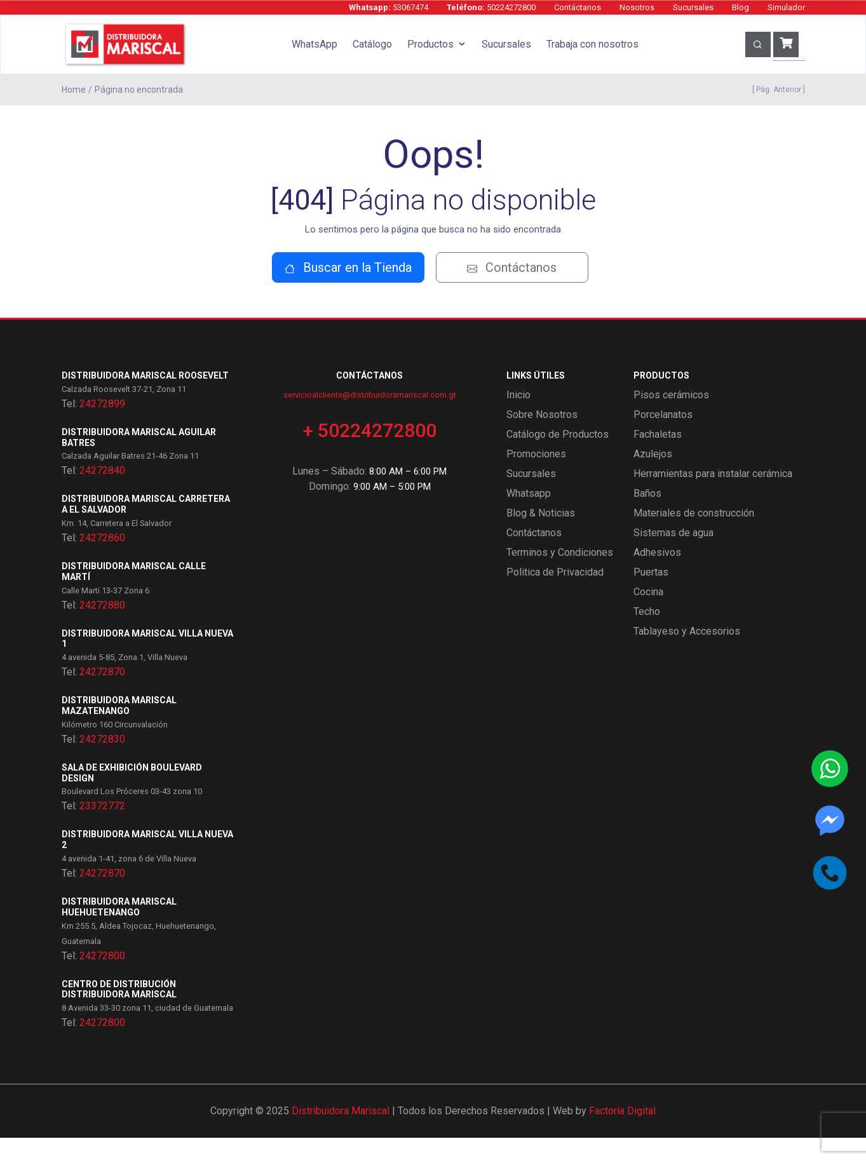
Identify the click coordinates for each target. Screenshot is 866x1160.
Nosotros (636, 7)
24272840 (102, 493)
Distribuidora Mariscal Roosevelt (145, 398)
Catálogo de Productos (557, 456)
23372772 (102, 829)
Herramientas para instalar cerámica (712, 496)
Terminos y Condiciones (559, 575)
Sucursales (693, 7)
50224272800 (491, 7)
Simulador (786, 7)
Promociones (536, 476)
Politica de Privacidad (555, 594)
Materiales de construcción (693, 535)
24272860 (102, 560)
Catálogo (372, 44)
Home (74, 89)
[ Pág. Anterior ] (776, 89)
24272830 (102, 761)
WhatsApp (314, 44)
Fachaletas (657, 456)
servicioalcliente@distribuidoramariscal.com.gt (369, 417)
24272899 (102, 426)
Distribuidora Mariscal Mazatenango (119, 727)
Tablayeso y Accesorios (686, 653)
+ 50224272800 (369, 453)
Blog (740, 7)
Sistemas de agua (673, 555)
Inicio (518, 417)
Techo (646, 634)
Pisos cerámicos (671, 417)
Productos (430, 44)
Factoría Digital (622, 1133)
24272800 (102, 978)
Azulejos (652, 476)
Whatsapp (528, 515)
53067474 (388, 7)
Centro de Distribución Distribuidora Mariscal (119, 1011)
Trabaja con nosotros (592, 44)
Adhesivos (657, 575)
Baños (647, 515)
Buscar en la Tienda (348, 289)
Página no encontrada (139, 89)
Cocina (648, 614)
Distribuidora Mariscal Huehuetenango (119, 929)
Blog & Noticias (540, 535)
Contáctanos (577, 7)
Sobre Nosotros (542, 437)
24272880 (102, 627)
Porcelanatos (663, 437)
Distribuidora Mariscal (340, 1133)
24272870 (102, 694)
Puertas (650, 594)
